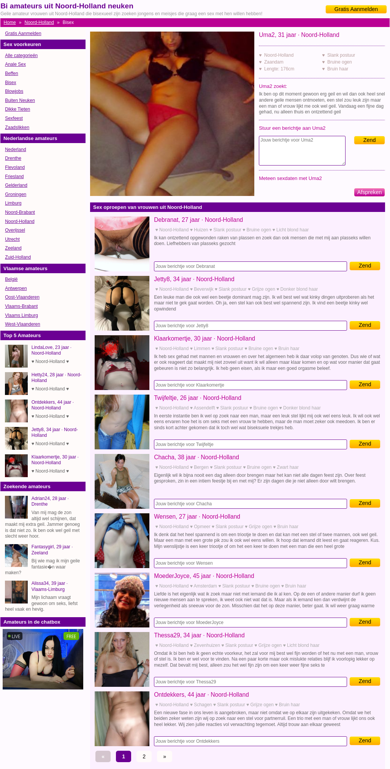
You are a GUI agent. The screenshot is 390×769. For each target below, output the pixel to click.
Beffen (11, 73)
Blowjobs (14, 91)
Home (10, 22)
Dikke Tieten (17, 109)
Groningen (15, 194)
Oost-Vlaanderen (22, 297)
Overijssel (15, 230)
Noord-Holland (39, 22)
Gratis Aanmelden (356, 9)
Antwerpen (16, 288)
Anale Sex (15, 64)
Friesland (14, 176)
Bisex (10, 82)
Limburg (13, 203)
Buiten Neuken (20, 100)
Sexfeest (14, 118)
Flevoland (15, 167)
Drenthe (13, 158)
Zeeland (13, 248)
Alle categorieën (21, 55)
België (11, 279)
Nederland (15, 149)
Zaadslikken (17, 127)
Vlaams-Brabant (21, 306)
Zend (369, 140)
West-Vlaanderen (22, 324)
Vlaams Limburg (21, 315)
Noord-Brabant (20, 212)
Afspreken (369, 192)
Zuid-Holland (18, 257)
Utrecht (12, 239)
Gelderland (16, 185)
